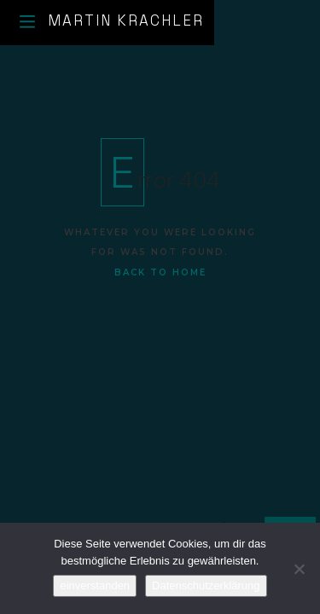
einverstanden (95, 585)
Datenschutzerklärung (205, 585)
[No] (298, 568)
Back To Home (160, 272)
